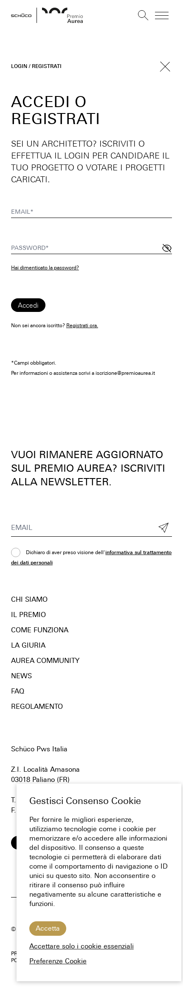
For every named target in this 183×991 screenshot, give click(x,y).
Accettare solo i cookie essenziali (81, 946)
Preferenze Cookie (58, 961)
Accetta (48, 928)
